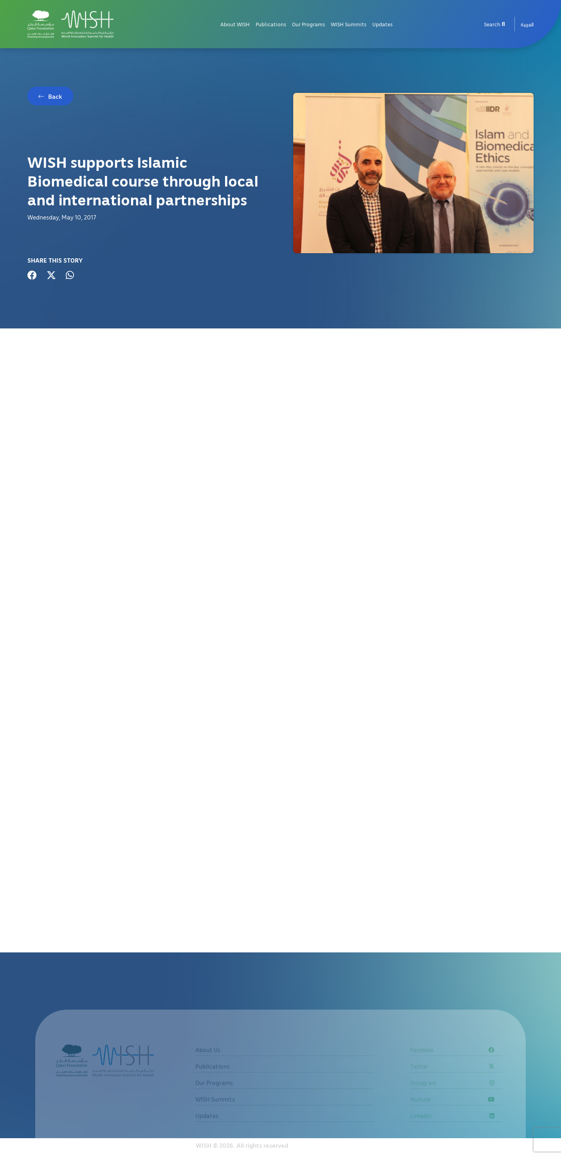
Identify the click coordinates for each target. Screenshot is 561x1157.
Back (55, 96)
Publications (271, 24)
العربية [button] (527, 24)
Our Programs (308, 24)
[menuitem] (527, 24)
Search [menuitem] (494, 24)
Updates (382, 24)
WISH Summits (348, 24)
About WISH (235, 24)
